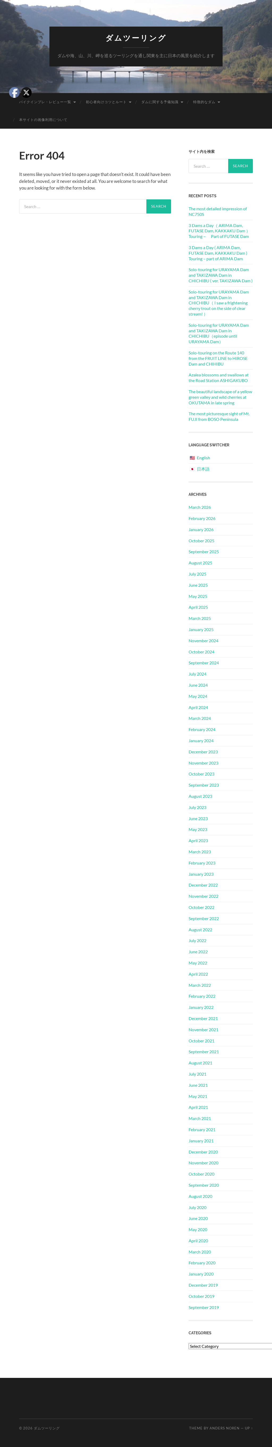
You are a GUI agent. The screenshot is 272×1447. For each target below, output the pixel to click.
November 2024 (203, 640)
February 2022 (202, 996)
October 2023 (201, 773)
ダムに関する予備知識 (159, 102)
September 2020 (204, 1185)
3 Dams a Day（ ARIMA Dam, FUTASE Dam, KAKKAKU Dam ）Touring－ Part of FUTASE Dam (219, 231)
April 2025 (198, 607)
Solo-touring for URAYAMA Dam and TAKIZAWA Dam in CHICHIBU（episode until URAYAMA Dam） (219, 333)
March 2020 (200, 1251)
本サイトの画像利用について (43, 120)
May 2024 (198, 696)
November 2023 (203, 762)
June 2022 (198, 951)
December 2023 (203, 751)
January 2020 (201, 1273)
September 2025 (204, 551)
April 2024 (198, 707)
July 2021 (197, 1073)
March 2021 (200, 1118)
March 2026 (200, 507)
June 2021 (198, 1085)
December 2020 (203, 1151)
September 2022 (204, 918)
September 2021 (204, 1051)
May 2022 (198, 962)
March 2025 (200, 618)
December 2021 (203, 1018)
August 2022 (200, 929)
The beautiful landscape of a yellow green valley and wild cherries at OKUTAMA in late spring (220, 397)
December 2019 (203, 1284)
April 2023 (198, 840)
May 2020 (198, 1229)
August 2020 (200, 1196)
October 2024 (201, 651)
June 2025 (198, 585)
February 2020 (202, 1262)
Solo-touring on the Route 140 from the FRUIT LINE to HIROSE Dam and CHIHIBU (218, 358)
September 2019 (204, 1307)
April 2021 (198, 1107)
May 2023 (198, 829)
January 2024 (201, 740)
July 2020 (197, 1207)
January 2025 (201, 629)
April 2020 (198, 1240)
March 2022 (200, 985)
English (203, 457)
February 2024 (202, 729)
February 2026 (202, 518)
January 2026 (201, 529)
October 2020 (201, 1173)
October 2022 (201, 907)
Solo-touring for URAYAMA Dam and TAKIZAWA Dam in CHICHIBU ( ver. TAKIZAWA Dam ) (221, 275)
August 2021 (200, 1062)
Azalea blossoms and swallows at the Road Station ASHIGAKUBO (219, 377)
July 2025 (197, 573)
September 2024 (204, 662)
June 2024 (198, 684)
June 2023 (198, 818)
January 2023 (201, 873)
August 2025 (200, 562)
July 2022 (197, 940)
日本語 (203, 468)
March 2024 (200, 718)
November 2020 (203, 1162)
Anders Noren (225, 1428)
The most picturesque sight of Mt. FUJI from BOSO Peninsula (219, 416)
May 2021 (198, 1096)
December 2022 (203, 884)
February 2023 (202, 862)
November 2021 (203, 1029)
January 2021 (201, 1140)
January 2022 (201, 1007)
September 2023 (204, 784)
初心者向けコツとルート (106, 102)
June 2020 (198, 1218)
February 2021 (202, 1129)
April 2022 (198, 973)
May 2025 (198, 596)
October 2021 (201, 1040)
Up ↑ (249, 1428)
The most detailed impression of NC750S (218, 211)
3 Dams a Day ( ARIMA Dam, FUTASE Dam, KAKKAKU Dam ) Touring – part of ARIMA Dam (218, 253)
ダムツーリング (136, 38)
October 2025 (201, 540)
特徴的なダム (204, 102)
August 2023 (200, 796)
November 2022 (203, 896)
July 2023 (197, 807)
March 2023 (200, 851)
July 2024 (197, 673)
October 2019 (201, 1296)
